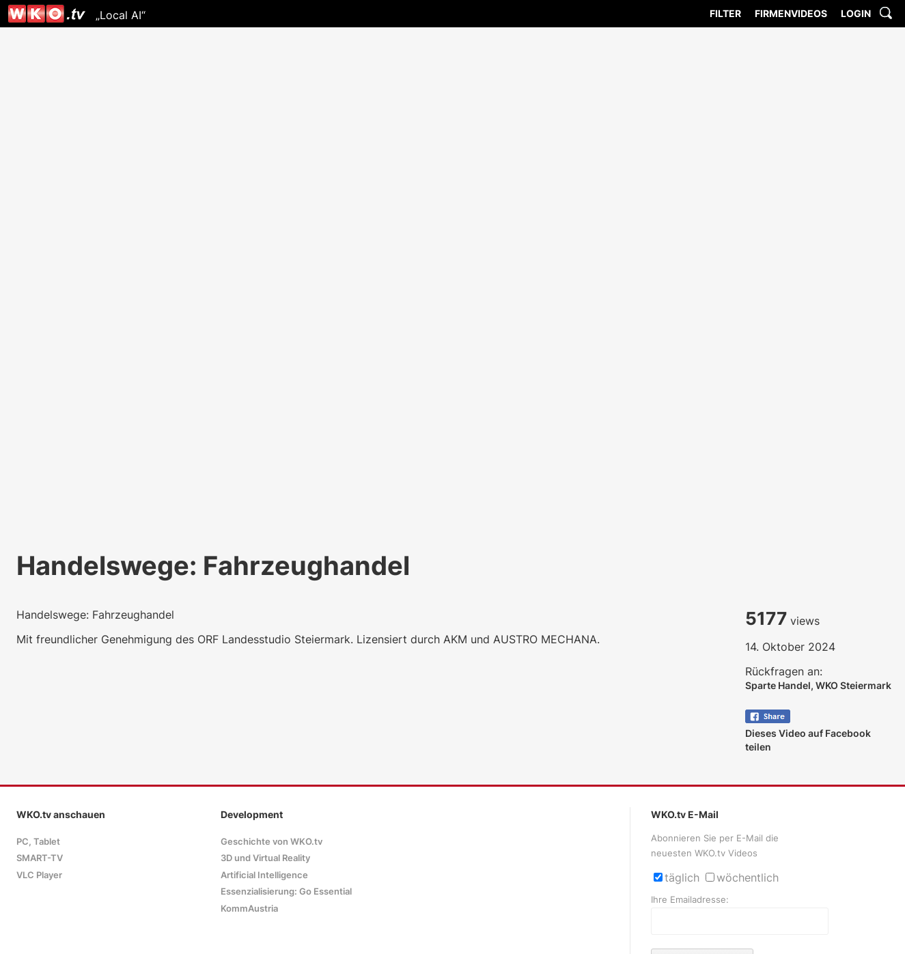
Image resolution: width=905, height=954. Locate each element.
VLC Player (39, 875)
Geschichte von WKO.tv (271, 842)
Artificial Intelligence (264, 875)
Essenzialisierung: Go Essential (286, 891)
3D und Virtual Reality (265, 858)
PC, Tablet (38, 842)
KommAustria (249, 908)
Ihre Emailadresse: (690, 900)
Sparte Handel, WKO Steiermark (818, 685)
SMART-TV (39, 858)
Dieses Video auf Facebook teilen (808, 733)
